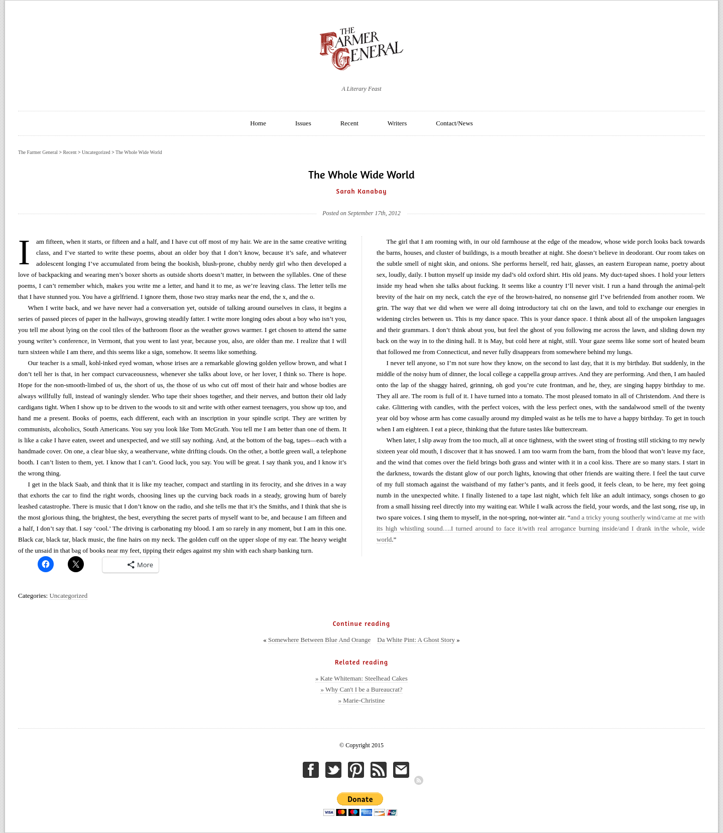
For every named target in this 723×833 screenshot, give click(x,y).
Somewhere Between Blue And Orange (319, 639)
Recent (349, 123)
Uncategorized (68, 595)
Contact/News (454, 123)
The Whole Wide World (138, 152)
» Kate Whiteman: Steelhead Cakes (361, 678)
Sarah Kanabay (361, 191)
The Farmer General (38, 152)
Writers (397, 123)
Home (258, 123)
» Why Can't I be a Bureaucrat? (361, 689)
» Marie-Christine (361, 700)
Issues (303, 123)
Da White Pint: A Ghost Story (416, 639)
